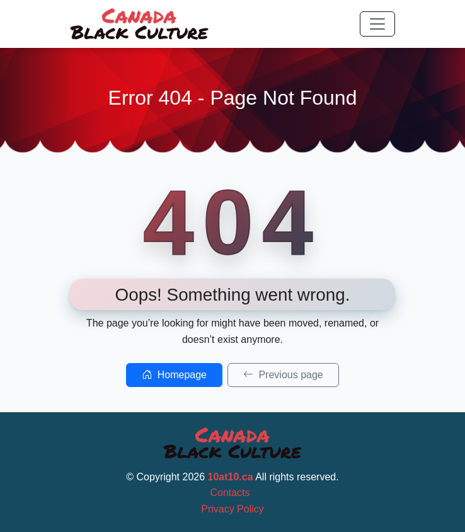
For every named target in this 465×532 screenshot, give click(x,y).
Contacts (230, 492)
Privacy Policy (232, 509)
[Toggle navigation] (377, 24)
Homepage (174, 374)
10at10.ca (230, 476)
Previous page (283, 374)
